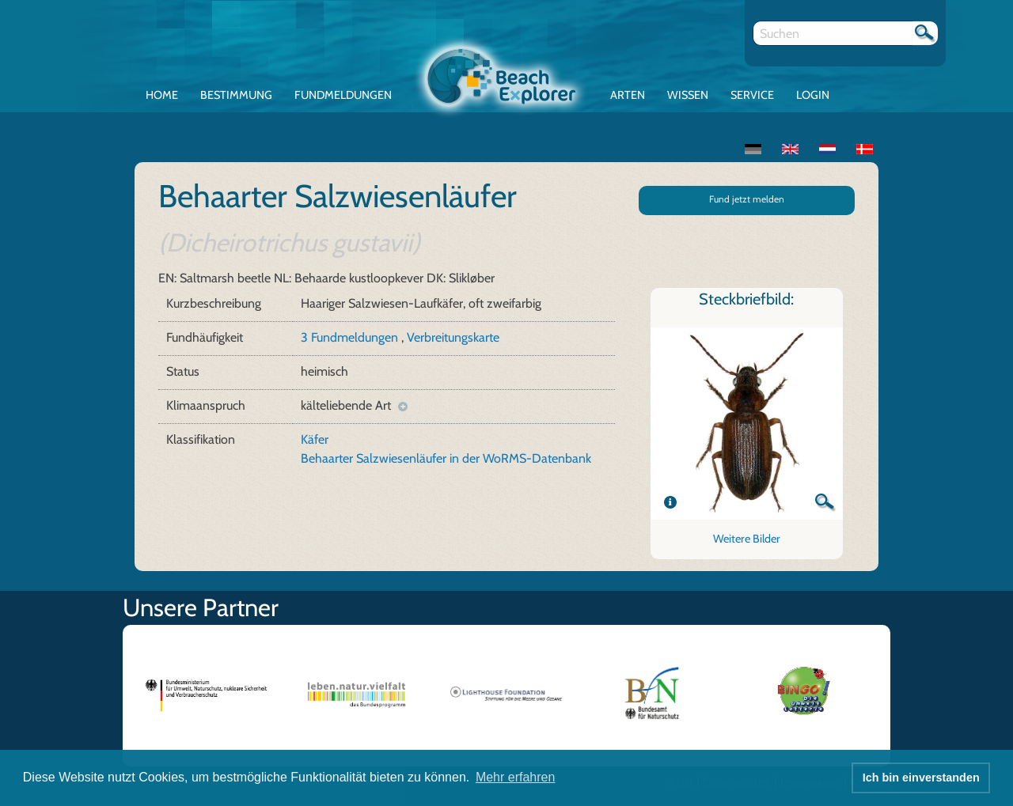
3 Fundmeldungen (351, 337)
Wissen (687, 95)
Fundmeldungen (343, 95)
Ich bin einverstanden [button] (921, 777)
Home (162, 95)
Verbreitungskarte (453, 337)
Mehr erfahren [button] (516, 777)
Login (812, 95)
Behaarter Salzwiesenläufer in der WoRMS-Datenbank (446, 458)
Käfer (314, 439)
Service (752, 95)
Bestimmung (236, 95)
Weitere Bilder (746, 539)
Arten (627, 95)
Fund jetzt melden (746, 199)
